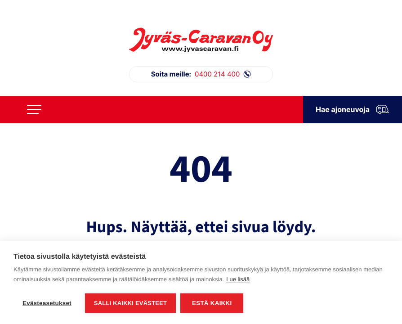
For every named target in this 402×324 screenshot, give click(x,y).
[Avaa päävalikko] (34, 109)
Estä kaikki (212, 303)
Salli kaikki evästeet (130, 303)
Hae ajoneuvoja (352, 109)
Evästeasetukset (46, 303)
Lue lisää (238, 279)
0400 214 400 (201, 74)
